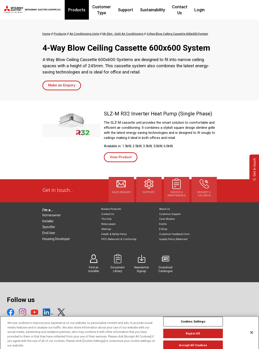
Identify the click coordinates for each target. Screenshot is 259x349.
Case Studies (167, 218)
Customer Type (112, 9)
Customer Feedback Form (174, 234)
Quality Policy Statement (173, 239)
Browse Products (111, 209)
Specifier (48, 227)
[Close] (252, 337)
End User (48, 233)
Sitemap (106, 229)
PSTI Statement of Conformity (118, 239)
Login (220, 9)
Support (140, 9)
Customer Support (169, 214)
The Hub (106, 218)
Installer (48, 221)
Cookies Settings (193, 326)
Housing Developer (56, 239)
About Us (164, 209)
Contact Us (197, 9)
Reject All (193, 338)
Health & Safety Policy (114, 234)
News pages (108, 224)
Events (163, 224)
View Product (121, 157)
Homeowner (51, 215)
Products (82, 9)
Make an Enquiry (61, 85)
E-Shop (163, 229)
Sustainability (167, 9)
